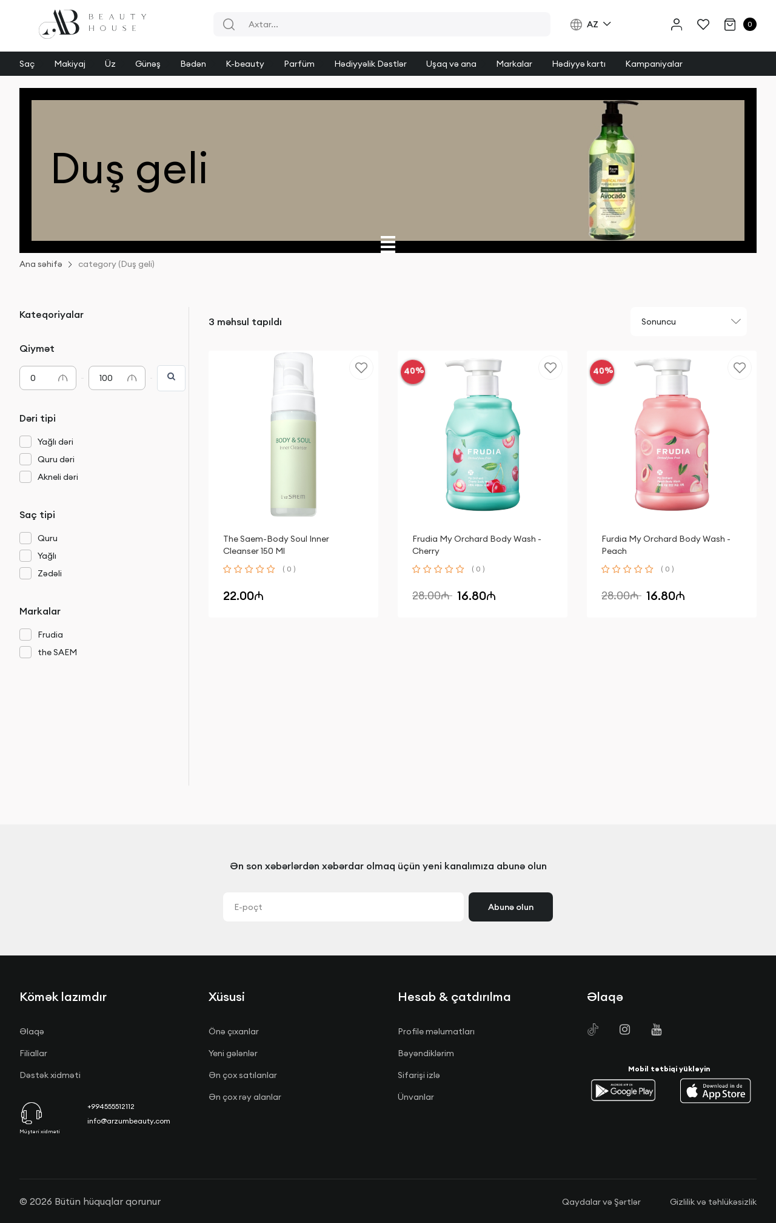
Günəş (148, 63)
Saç (27, 63)
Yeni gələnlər (233, 1053)
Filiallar (33, 1053)
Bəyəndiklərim (426, 1053)
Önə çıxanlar (234, 1031)
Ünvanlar (416, 1096)
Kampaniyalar (654, 63)
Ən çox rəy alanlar (245, 1096)
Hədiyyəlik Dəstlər (370, 63)
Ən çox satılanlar (243, 1075)
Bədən (193, 63)
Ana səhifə (40, 263)
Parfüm (299, 63)
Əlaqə (31, 1031)
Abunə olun (511, 906)
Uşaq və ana (451, 63)
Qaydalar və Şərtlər (601, 1201)
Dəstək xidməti (50, 1075)
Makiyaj (69, 63)
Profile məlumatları (436, 1031)
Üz (110, 63)
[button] (623, 1090)
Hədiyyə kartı (579, 63)
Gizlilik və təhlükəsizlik (713, 1201)
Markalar (514, 63)
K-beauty (245, 63)
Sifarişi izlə (419, 1075)
